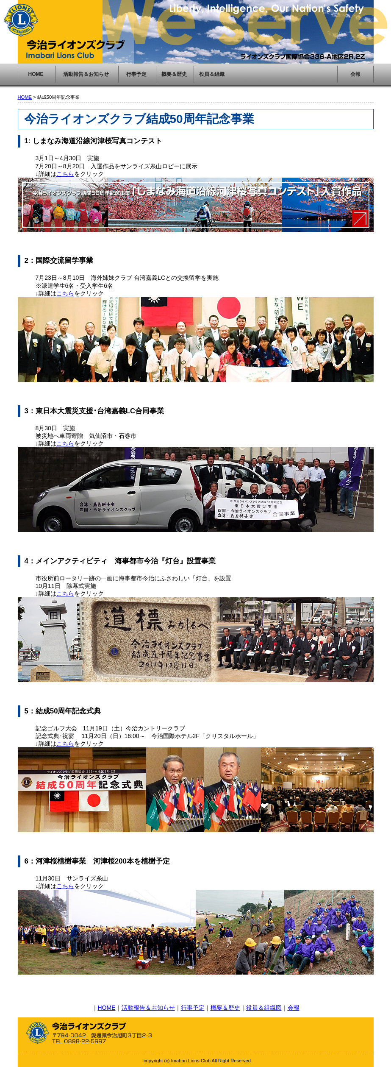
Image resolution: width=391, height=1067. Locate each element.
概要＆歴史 (174, 74)
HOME (36, 74)
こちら (65, 173)
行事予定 (136, 74)
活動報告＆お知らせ (86, 74)
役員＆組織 (212, 74)
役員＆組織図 (264, 1007)
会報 (355, 74)
